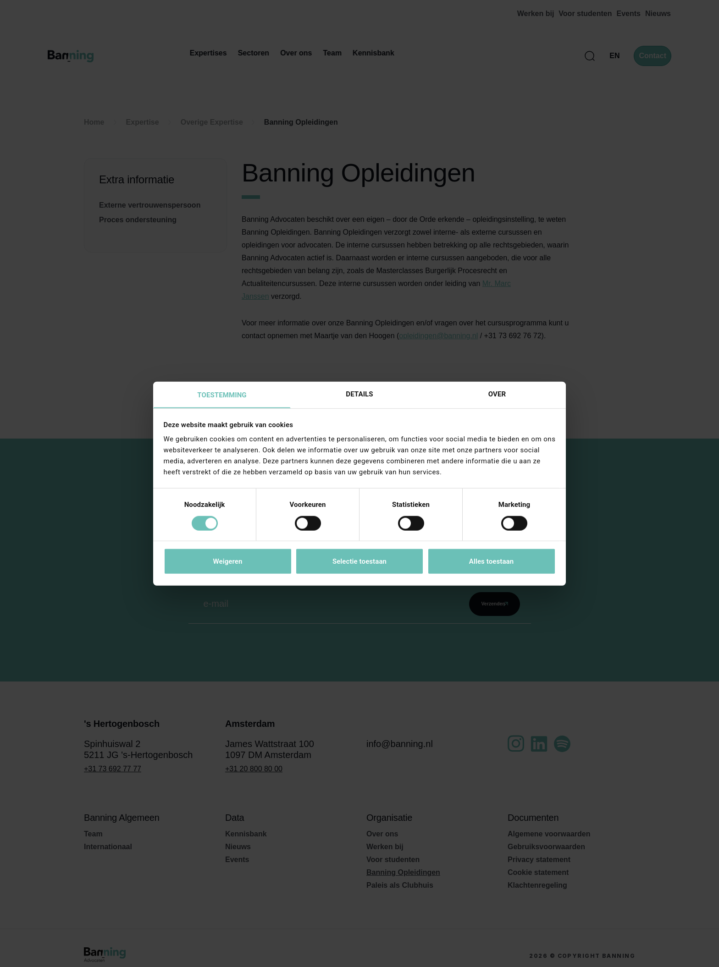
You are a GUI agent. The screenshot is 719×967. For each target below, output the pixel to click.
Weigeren (227, 562)
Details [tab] (359, 394)
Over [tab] (497, 394)
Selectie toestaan (359, 562)
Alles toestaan (491, 562)
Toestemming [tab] (221, 395)
